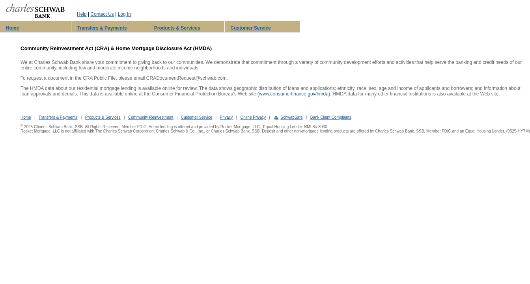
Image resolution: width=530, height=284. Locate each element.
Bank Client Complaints (330, 117)
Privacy (226, 117)
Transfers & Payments (102, 28)
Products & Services (177, 28)
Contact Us (102, 14)
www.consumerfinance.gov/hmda (293, 94)
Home (12, 28)
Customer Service (251, 28)
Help (82, 14)
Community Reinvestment (150, 117)
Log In (124, 14)
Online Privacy (253, 117)
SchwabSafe (291, 117)
